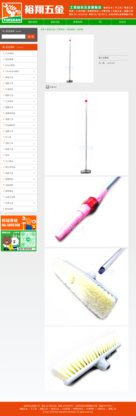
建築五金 (9, 77)
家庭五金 (9, 173)
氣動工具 (9, 95)
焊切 (7, 155)
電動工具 (9, 83)
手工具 (8, 137)
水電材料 (9, 89)
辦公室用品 (10, 167)
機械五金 (9, 107)
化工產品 (9, 161)
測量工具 (9, 119)
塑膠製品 (9, 179)
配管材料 (9, 209)
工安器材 (9, 101)
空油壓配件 (10, 125)
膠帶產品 (9, 191)
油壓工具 (9, 131)
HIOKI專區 (10, 65)
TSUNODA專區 (12, 71)
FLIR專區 (9, 53)
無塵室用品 (10, 113)
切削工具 (9, 143)
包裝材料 (9, 185)
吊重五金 (9, 203)
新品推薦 (9, 59)
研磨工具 (9, 149)
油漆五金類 (10, 197)
